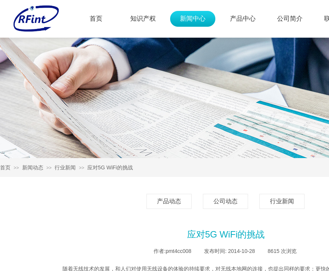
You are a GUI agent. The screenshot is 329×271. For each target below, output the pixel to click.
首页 (96, 18)
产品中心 (243, 18)
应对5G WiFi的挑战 (110, 167)
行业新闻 (65, 167)
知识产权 (143, 18)
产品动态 (169, 201)
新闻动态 (32, 167)
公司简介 (290, 18)
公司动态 (225, 201)
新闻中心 (193, 18)
